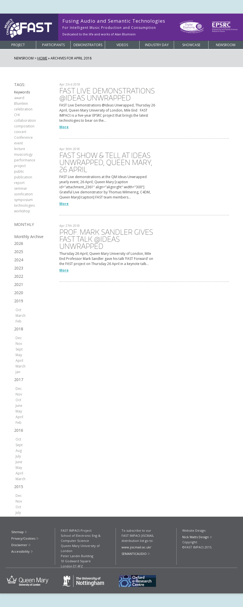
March (20, 315)
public (19, 171)
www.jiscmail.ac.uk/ (136, 547)
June (19, 405)
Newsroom (225, 44)
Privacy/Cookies (23, 538)
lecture (19, 148)
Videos (122, 44)
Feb (18, 321)
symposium (23, 199)
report (19, 182)
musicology (23, 154)
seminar (20, 188)
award (19, 97)
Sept (19, 349)
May (19, 354)
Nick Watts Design (195, 537)
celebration (23, 109)
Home (42, 58)
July (18, 456)
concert (20, 131)
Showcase (191, 44)
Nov (19, 343)
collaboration (25, 120)
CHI (17, 114)
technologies (24, 205)
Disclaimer (19, 545)
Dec (19, 337)
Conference (23, 137)
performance (24, 160)
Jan (18, 371)
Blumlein (21, 103)
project (20, 165)
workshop (22, 211)
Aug (19, 450)
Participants (53, 44)
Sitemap (17, 532)
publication (23, 177)
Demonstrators (87, 44)
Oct (18, 309)
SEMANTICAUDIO (134, 554)
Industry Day (157, 44)
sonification (23, 194)
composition (24, 126)
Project (18, 44)
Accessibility (20, 551)
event (18, 143)
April (19, 360)
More (64, 127)
